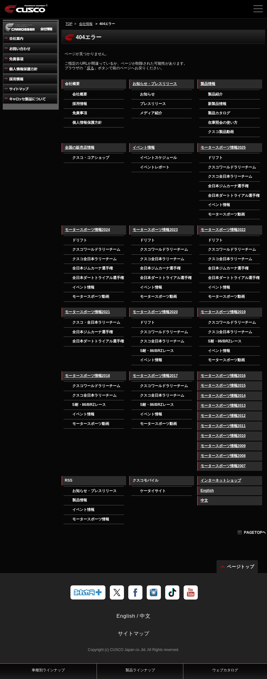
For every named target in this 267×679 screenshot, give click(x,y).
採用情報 (79, 104)
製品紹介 (215, 94)
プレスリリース (153, 104)
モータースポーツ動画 (226, 214)
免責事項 (79, 113)
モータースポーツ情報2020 (155, 312)
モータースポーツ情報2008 (223, 456)
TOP (69, 24)
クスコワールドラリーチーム (232, 167)
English (207, 490)
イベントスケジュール (158, 158)
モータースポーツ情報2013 (223, 405)
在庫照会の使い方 (222, 122)
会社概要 (79, 94)
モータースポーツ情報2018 (87, 376)
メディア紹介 (151, 113)
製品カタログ (219, 113)
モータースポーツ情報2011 (223, 426)
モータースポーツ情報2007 (223, 466)
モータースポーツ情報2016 (223, 376)
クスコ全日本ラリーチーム (230, 176)
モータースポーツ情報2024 (87, 230)
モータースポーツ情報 (90, 519)
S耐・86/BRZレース (156, 351)
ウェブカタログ (225, 670)
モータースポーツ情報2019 (223, 312)
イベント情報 (144, 147)
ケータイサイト (153, 491)
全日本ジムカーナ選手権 (228, 186)
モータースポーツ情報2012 (223, 416)
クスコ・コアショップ (90, 158)
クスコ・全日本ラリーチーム (96, 322)
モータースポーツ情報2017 (155, 376)
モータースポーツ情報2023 (155, 230)
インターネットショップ (221, 480)
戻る (90, 68)
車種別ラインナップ (48, 670)
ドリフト (215, 158)
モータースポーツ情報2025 (223, 147)
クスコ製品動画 (221, 132)
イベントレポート (154, 167)
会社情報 (86, 24)
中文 (204, 500)
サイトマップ (133, 634)
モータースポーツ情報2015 (223, 385)
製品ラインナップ (140, 670)
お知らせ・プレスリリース (155, 84)
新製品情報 (217, 104)
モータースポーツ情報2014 (223, 396)
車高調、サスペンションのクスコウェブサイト (36, 11)
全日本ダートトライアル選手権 (234, 195)
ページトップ (241, 566)
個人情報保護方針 (87, 122)
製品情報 (208, 84)
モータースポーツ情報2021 (87, 312)
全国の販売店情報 (79, 147)
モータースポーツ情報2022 (223, 230)
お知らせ (147, 94)
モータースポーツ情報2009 (223, 446)
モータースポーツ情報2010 (223, 436)
